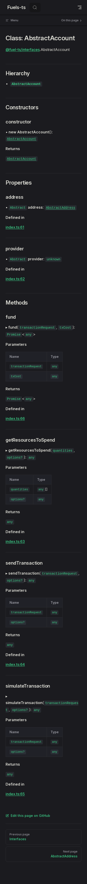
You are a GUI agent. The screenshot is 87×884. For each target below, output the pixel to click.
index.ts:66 (15, 418)
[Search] (35, 7)
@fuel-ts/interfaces (23, 49)
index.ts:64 (15, 664)
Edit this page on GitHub (28, 816)
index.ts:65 (15, 794)
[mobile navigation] (79, 7)
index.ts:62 (15, 279)
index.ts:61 (15, 227)
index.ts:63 (15, 541)
